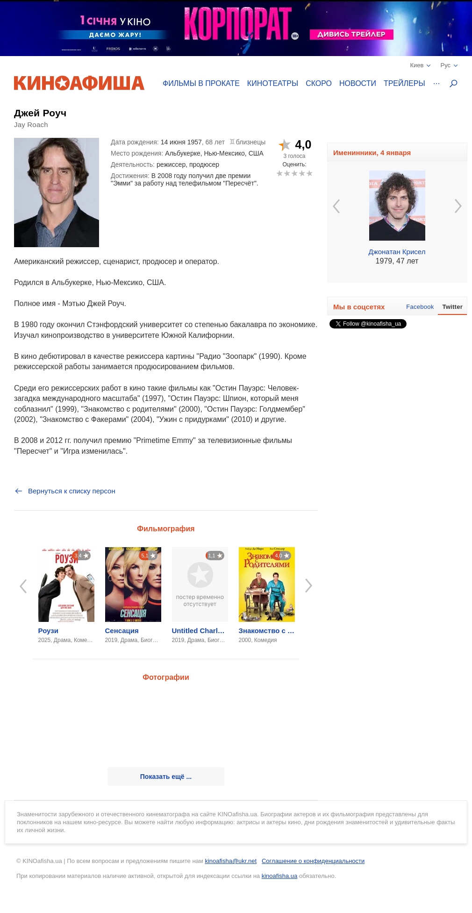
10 (309, 173)
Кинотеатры (272, 83)
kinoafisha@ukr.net (231, 860)
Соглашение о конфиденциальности (313, 860)
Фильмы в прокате (201, 83)
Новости (357, 83)
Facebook (420, 306)
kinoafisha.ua (280, 875)
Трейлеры (404, 83)
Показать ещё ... (166, 776)
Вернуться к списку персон (64, 491)
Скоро (319, 83)
